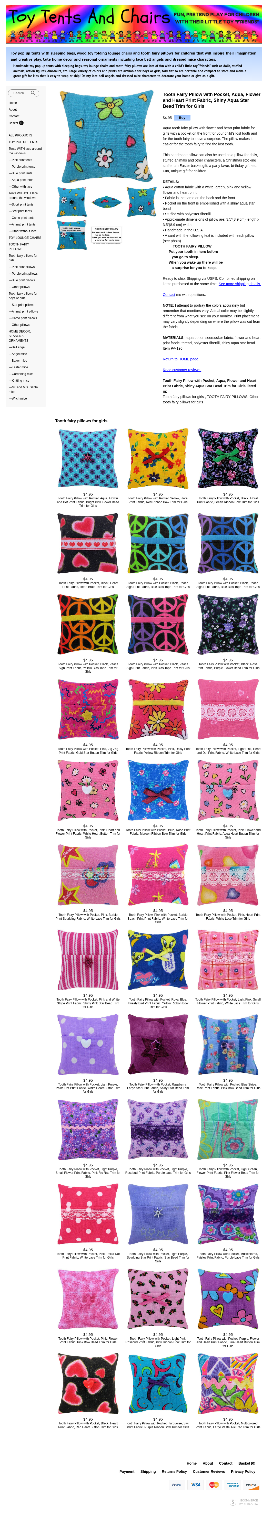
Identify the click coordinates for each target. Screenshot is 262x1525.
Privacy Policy (243, 1471)
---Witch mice (18, 398)
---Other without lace (23, 231)
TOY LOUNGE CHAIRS (25, 238)
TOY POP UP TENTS (23, 142)
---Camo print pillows (23, 318)
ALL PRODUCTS (20, 135)
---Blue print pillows (22, 280)
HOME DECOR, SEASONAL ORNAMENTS (20, 336)
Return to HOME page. (181, 359)
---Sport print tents (21, 204)
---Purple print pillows (23, 273)
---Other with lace (20, 186)
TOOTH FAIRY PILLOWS (227, 397)
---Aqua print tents (21, 180)
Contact (14, 116)
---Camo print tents (21, 218)
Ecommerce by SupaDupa (248, 1502)
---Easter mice (18, 367)
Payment (126, 1471)
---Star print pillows (21, 305)
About (13, 109)
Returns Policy (174, 1471)
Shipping (148, 1471)
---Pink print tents (20, 160)
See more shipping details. (240, 284)
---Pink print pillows (22, 267)
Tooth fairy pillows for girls (183, 397)
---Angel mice (18, 354)
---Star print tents (20, 211)
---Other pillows (19, 287)
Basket (14, 123)
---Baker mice (18, 360)
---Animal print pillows (23, 311)
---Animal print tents (22, 224)
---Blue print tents (20, 173)
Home (13, 103)
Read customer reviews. (182, 370)
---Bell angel (17, 347)
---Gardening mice (21, 374)
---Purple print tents (22, 166)
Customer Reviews (209, 1471)
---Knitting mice (19, 380)
